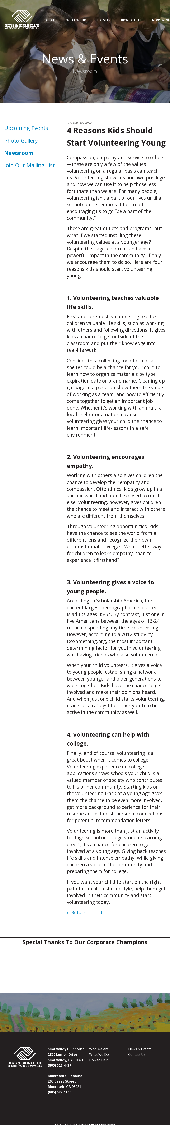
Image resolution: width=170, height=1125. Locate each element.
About (51, 20)
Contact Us (136, 1054)
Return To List (86, 912)
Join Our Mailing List (29, 165)
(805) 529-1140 (59, 1092)
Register (103, 20)
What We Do (76, 20)
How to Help (99, 1060)
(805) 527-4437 (59, 1065)
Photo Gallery (21, 140)
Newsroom (19, 153)
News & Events (139, 1049)
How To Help (131, 20)
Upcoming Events (26, 128)
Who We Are (99, 1049)
